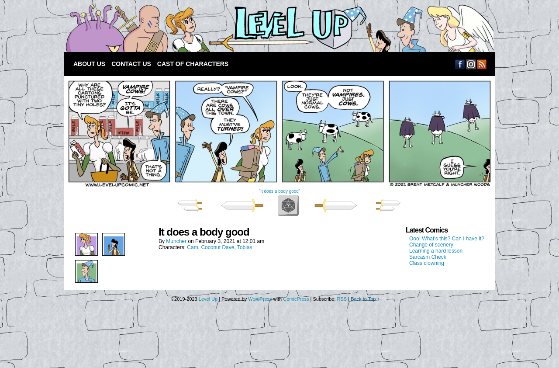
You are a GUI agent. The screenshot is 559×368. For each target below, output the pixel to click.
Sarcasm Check (427, 257)
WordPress (260, 299)
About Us (89, 63)
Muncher (176, 241)
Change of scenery (431, 245)
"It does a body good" (279, 191)
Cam (192, 247)
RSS (481, 64)
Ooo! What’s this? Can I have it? (446, 239)
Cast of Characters (192, 63)
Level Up (278, 28)
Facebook (460, 64)
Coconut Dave (217, 247)
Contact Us (131, 63)
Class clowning (426, 263)
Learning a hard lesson (435, 251)
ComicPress (296, 299)
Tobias (244, 247)
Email (471, 64)
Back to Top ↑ (365, 299)
